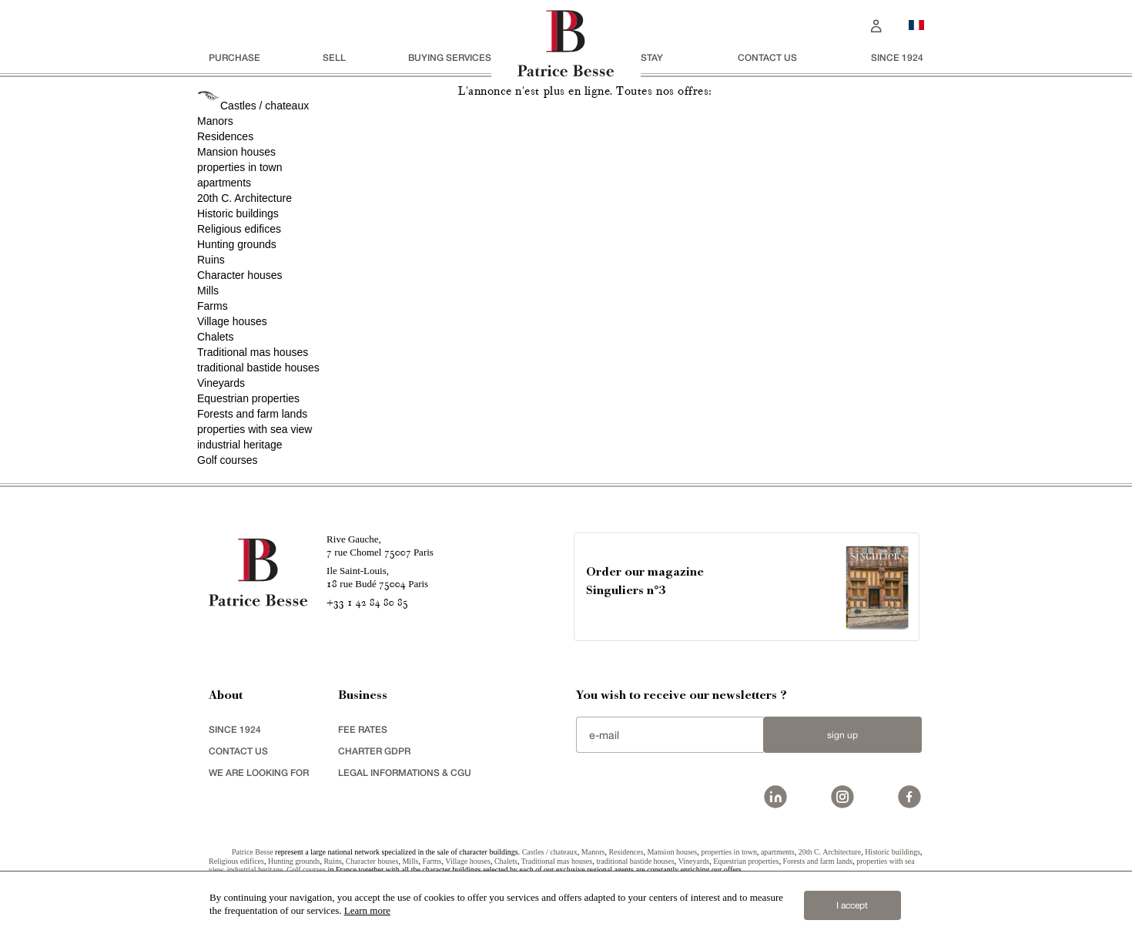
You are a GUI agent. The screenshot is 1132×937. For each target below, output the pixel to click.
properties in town (240, 167)
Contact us (767, 57)
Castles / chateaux (264, 105)
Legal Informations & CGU (404, 772)
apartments (224, 182)
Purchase (234, 57)
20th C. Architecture (244, 198)
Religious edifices (239, 229)
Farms (212, 306)
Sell (334, 57)
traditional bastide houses (258, 367)
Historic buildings (238, 213)
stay (652, 57)
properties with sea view (254, 429)
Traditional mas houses (252, 352)
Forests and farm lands (252, 414)
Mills (208, 290)
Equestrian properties (248, 398)
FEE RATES (362, 729)
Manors (215, 121)
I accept (852, 905)
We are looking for (259, 772)
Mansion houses (236, 152)
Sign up (842, 735)
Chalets (215, 337)
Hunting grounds (236, 244)
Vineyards (221, 383)
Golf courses (227, 460)
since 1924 (897, 57)
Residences (225, 136)
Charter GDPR (374, 751)
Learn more (367, 910)
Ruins (211, 260)
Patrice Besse (252, 852)
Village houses (232, 321)
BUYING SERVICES (449, 57)
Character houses (240, 275)
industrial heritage (240, 444)
